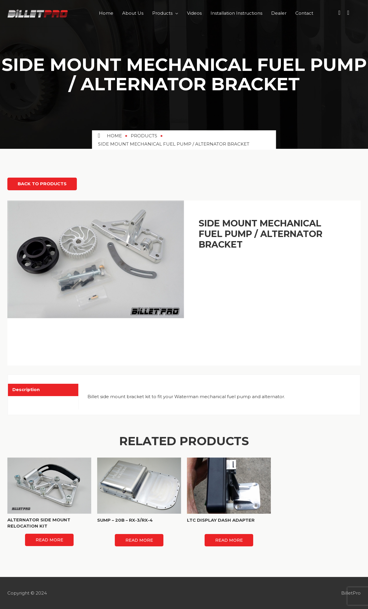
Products (162, 13)
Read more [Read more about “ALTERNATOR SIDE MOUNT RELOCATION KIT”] (49, 539)
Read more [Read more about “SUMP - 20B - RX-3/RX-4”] (139, 540)
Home (106, 13)
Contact (304, 13)
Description (26, 389)
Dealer (278, 13)
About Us (132, 13)
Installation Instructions (236, 13)
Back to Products (43, 183)
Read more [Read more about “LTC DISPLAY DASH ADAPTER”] (229, 540)
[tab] (43, 389)
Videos (194, 13)
